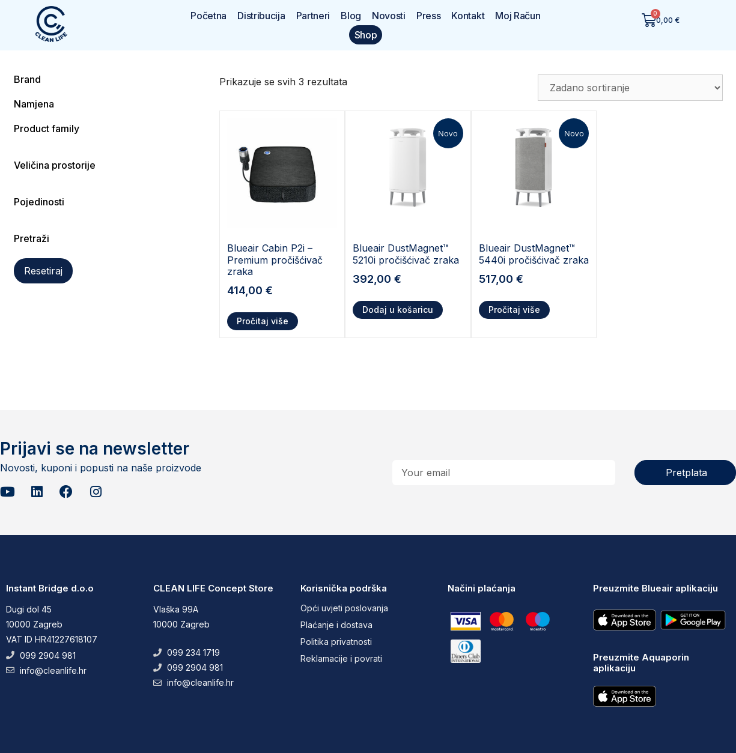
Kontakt (467, 16)
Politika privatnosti (336, 642)
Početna (208, 16)
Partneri (313, 16)
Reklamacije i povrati (341, 658)
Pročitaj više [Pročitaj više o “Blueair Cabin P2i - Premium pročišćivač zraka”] (262, 321)
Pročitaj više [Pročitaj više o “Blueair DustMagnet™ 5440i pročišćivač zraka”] (514, 309)
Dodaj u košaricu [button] (397, 309)
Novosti (389, 16)
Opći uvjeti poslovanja (344, 608)
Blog (351, 16)
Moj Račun (517, 16)
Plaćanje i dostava (336, 625)
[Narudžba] (630, 87)
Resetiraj (43, 271)
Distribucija (261, 16)
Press (428, 16)
